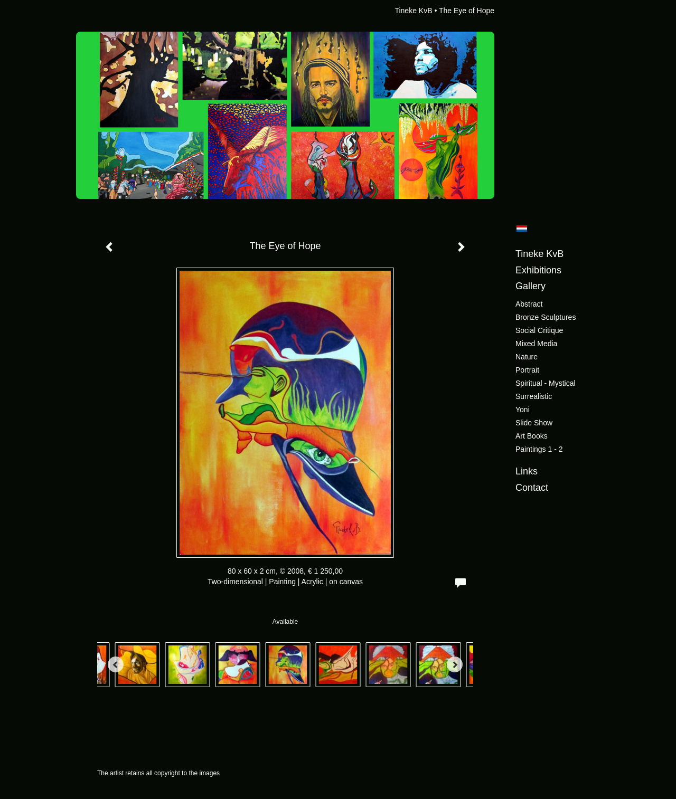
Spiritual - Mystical (545, 383)
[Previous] (116, 664)
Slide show (533, 422)
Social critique (539, 330)
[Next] (455, 664)
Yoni (522, 409)
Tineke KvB (413, 10)
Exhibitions (538, 270)
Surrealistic (533, 396)
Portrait (527, 370)
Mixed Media (536, 343)
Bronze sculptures (545, 317)
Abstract (528, 304)
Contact (531, 487)
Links (526, 471)
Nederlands (521, 228)
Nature (526, 357)
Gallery (530, 286)
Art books (531, 436)
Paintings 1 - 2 (539, 449)
